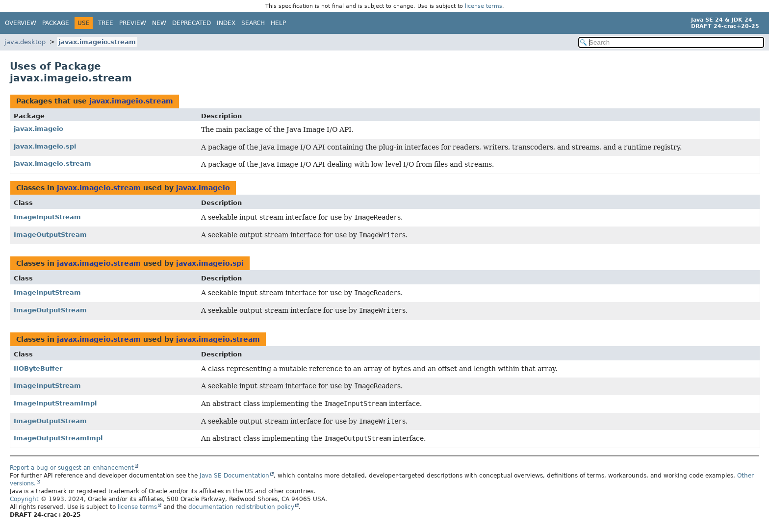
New (159, 23)
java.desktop (25, 42)
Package (55, 23)
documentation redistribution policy (241, 507)
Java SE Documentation (234, 475)
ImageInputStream (47, 217)
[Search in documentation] (671, 42)
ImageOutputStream (50, 234)
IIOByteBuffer (38, 368)
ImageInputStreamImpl (55, 403)
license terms (483, 6)
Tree (105, 23)
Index (226, 23)
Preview (132, 23)
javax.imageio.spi (45, 146)
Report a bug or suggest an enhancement (72, 467)
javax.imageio (38, 128)
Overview (20, 23)
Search (253, 23)
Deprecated (191, 23)
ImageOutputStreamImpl (58, 438)
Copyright (24, 499)
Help (278, 23)
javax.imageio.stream (97, 42)
